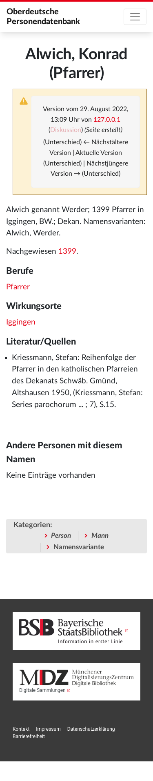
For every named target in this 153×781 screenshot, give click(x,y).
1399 (67, 251)
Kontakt (21, 729)
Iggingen (20, 322)
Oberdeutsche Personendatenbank (43, 17)
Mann (100, 535)
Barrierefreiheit (29, 736)
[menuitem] (21, 729)
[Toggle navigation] (135, 17)
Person (61, 535)
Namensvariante (78, 547)
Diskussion (65, 130)
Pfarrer (18, 287)
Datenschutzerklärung (91, 729)
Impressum (48, 729)
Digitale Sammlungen (42, 690)
